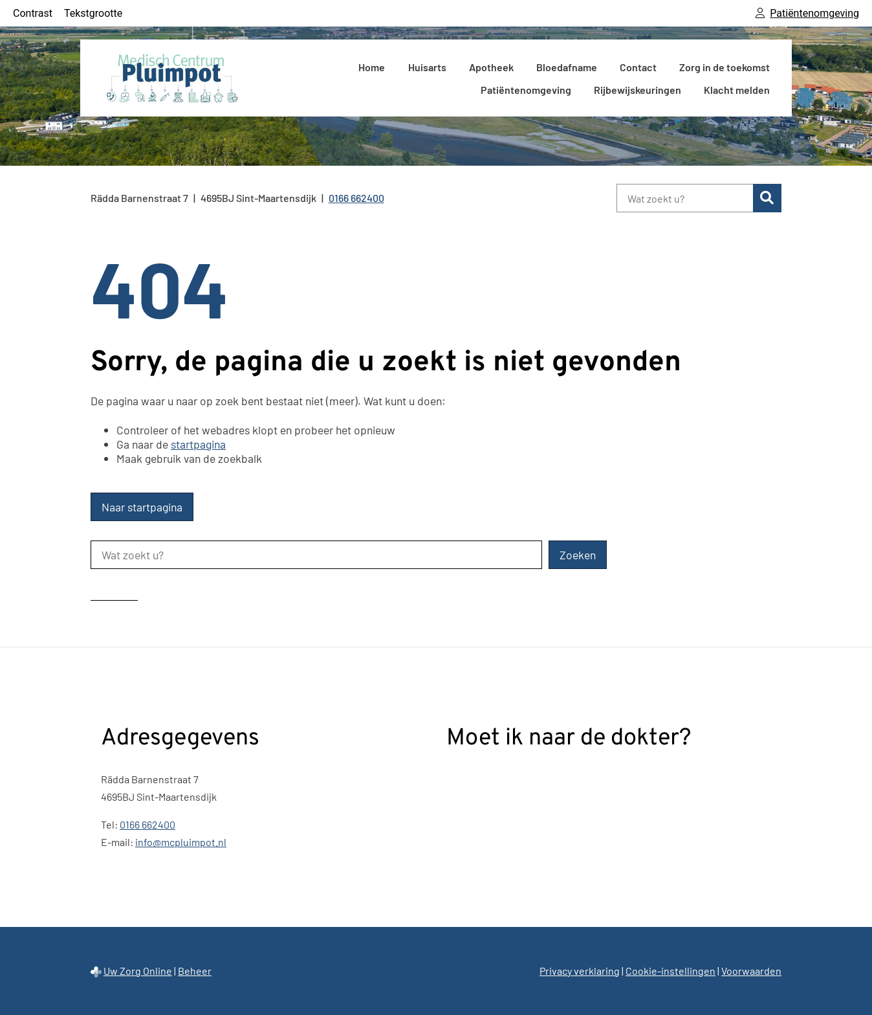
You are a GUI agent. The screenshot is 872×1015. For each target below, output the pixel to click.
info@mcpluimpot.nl (180, 842)
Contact (638, 67)
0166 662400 (147, 824)
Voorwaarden (751, 971)
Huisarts (427, 67)
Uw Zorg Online (138, 971)
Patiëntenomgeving (526, 90)
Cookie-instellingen (670, 971)
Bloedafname (566, 67)
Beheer (195, 971)
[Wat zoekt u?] (684, 198)
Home (371, 67)
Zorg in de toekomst (724, 67)
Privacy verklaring (580, 971)
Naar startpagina (142, 507)
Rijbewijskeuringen (637, 90)
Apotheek (491, 67)
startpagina (198, 444)
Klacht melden (737, 90)
